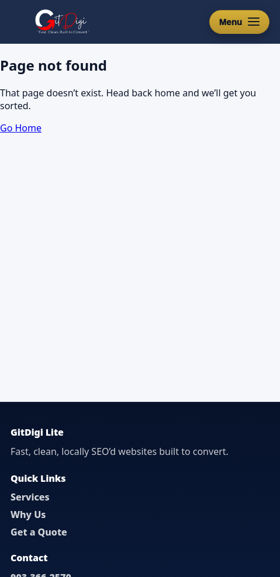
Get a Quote (39, 532)
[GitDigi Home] (61, 21)
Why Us (28, 514)
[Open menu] (239, 22)
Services (30, 497)
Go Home (21, 127)
